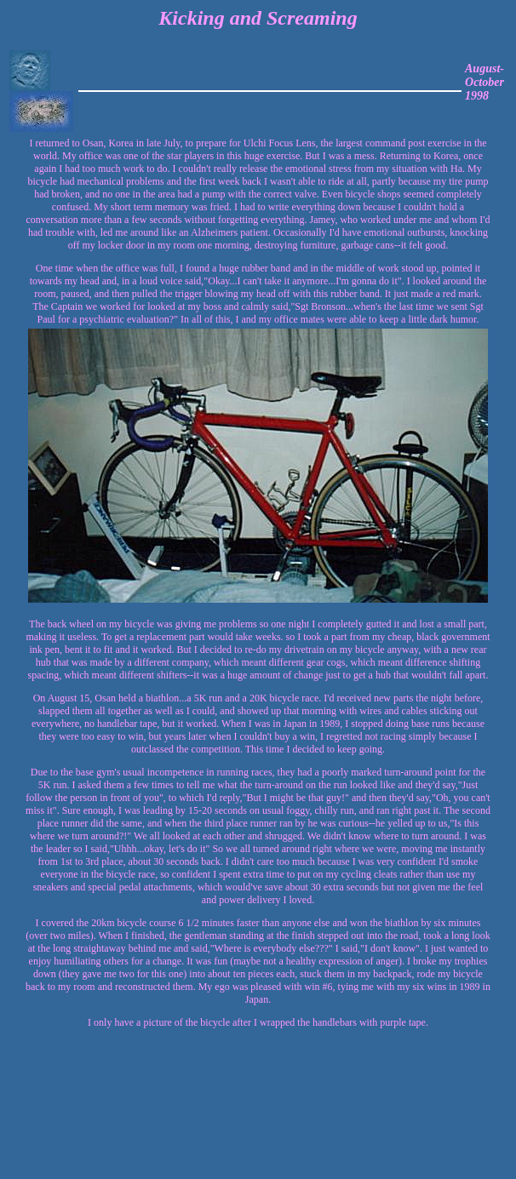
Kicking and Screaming (257, 18)
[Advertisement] (456, 1105)
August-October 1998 (484, 82)
